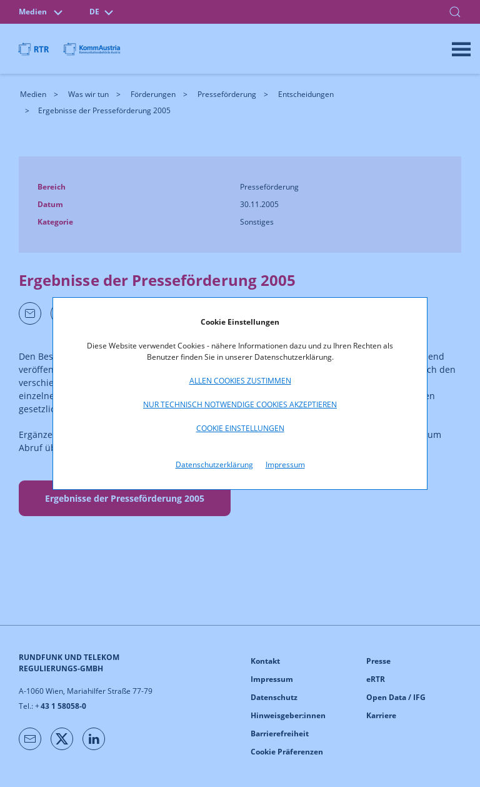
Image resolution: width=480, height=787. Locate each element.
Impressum (285, 464)
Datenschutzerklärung (214, 464)
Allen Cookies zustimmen (240, 380)
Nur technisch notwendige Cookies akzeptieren (240, 404)
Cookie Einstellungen (240, 428)
